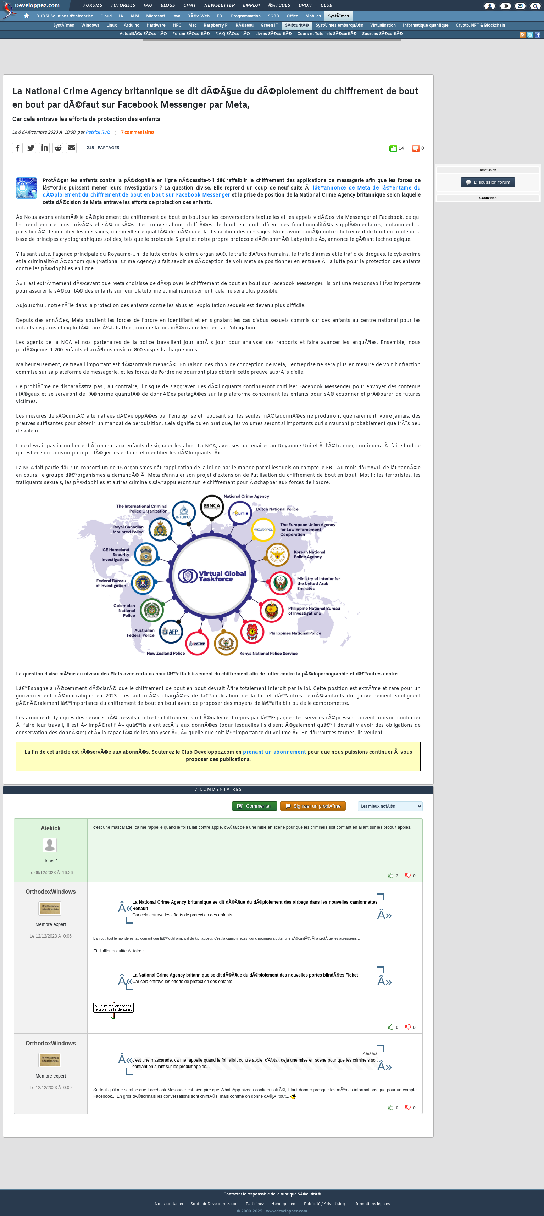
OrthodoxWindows (51, 905)
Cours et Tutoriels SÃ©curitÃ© (326, 34)
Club (326, 6)
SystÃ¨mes (338, 16)
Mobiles (313, 16)
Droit (305, 6)
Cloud (106, 16)
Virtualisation (383, 25)
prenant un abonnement (274, 757)
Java (176, 16)
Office (292, 16)
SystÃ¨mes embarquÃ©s (339, 25)
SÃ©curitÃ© (297, 25)
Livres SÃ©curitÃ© (273, 34)
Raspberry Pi (216, 25)
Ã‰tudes (279, 6)
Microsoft (155, 16)
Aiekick (51, 841)
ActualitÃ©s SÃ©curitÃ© (143, 34)
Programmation (246, 16)
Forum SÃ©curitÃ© (191, 34)
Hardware (156, 25)
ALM (134, 16)
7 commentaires (137, 137)
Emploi (251, 6)
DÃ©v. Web (198, 16)
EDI (220, 16)
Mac (192, 25)
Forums (93, 6)
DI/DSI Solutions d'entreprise (64, 16)
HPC (177, 25)
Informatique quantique (426, 25)
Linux (111, 25)
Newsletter (219, 6)
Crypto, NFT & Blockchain (480, 25)
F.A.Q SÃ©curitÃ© (232, 34)
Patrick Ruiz (97, 137)
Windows (90, 25)
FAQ (148, 6)
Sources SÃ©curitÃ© (382, 34)
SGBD (273, 16)
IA (121, 16)
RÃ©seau (244, 25)
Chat (189, 6)
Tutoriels (123, 6)
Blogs (168, 6)
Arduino (131, 25)
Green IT (269, 25)
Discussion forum (488, 182)
